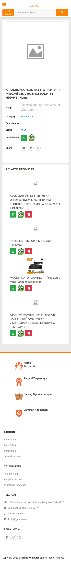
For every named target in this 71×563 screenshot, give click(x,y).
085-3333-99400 (14, 514)
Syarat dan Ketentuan (15, 485)
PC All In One (27, 116)
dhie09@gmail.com (15, 519)
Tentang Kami (11, 473)
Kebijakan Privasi (13, 479)
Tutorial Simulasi (12, 456)
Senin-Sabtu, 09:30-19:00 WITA (21, 508)
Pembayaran (10, 439)
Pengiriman (10, 450)
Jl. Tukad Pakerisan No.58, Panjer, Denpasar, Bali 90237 (34, 502)
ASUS (24, 129)
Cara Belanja (10, 445)
